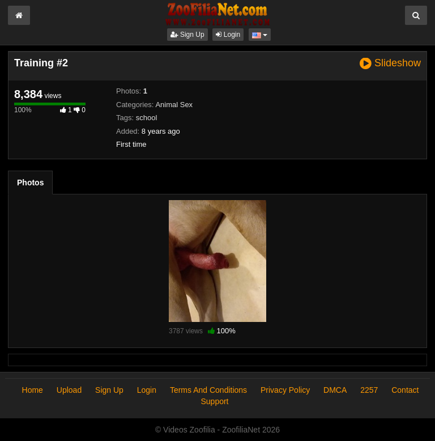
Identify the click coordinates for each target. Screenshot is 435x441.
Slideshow (390, 63)
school (146, 117)
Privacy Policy (285, 390)
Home (32, 390)
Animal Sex (174, 104)
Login (228, 35)
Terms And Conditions (208, 390)
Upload (69, 390)
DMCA (335, 390)
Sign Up (187, 35)
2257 (369, 390)
